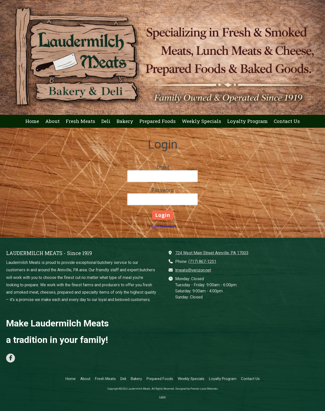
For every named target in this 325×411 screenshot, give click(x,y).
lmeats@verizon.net (193, 270)
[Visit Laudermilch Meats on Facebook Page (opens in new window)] (10, 358)
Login (162, 397)
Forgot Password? (162, 226)
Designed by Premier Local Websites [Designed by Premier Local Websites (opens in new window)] (196, 388)
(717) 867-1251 (202, 261)
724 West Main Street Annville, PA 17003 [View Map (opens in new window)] (211, 252)
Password (162, 190)
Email (162, 167)
